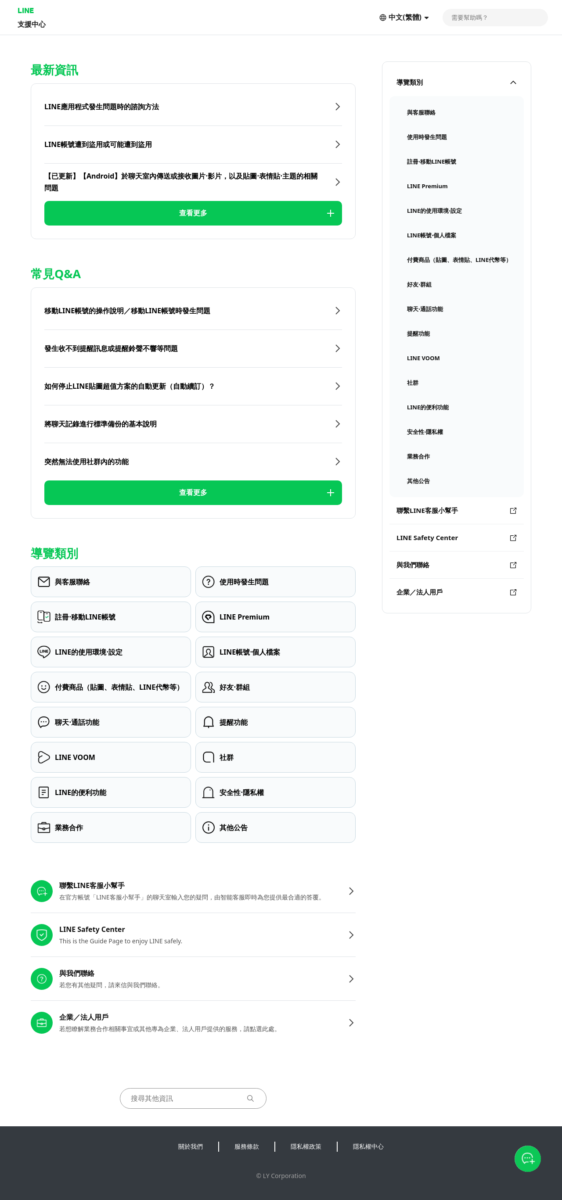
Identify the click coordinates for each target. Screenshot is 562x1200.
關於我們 (190, 1146)
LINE (26, 10)
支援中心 (32, 24)
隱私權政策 (306, 1146)
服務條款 (246, 1146)
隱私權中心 (368, 1146)
